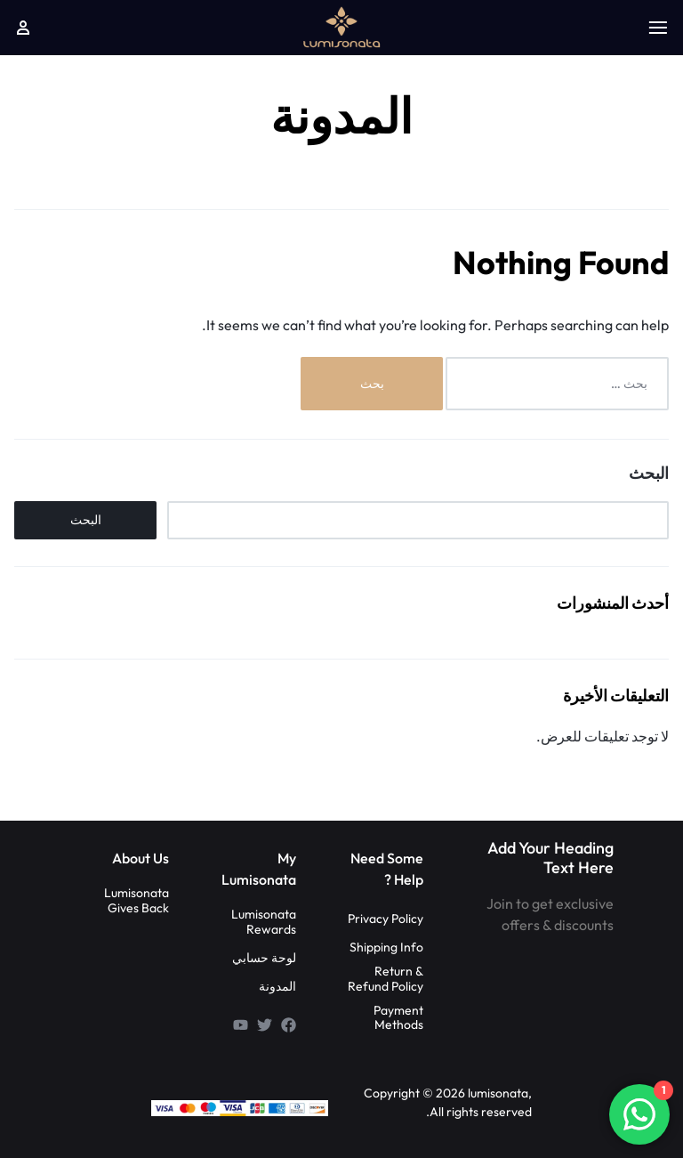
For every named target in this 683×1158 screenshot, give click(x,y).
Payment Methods (398, 1018)
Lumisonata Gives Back (136, 901)
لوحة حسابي (264, 958)
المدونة (277, 986)
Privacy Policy (385, 919)
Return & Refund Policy (385, 979)
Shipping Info (386, 947)
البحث (649, 473)
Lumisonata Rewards (263, 922)
